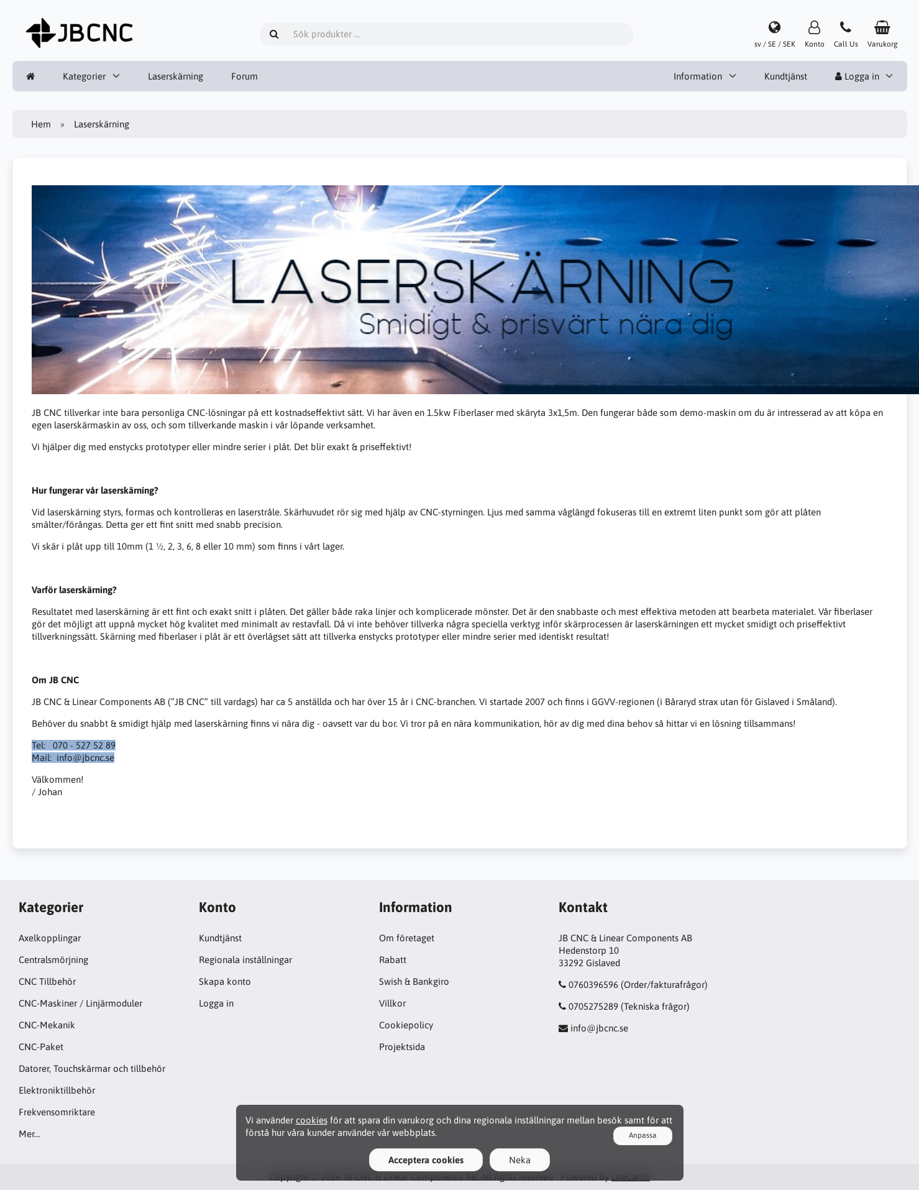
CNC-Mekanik (47, 1025)
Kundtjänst (785, 76)
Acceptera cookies (426, 1160)
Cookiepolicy (406, 1025)
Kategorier (84, 76)
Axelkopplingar (50, 938)
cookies (311, 1120)
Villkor (392, 1003)
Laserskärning (175, 76)
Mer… (29, 1133)
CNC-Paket (41, 1046)
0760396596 (593, 984)
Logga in (857, 76)
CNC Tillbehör (47, 981)
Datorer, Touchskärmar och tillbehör (92, 1068)
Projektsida (402, 1046)
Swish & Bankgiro (414, 981)
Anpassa (643, 1135)
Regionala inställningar (245, 959)
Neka (520, 1160)
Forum (244, 76)
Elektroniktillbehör (57, 1090)
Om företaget (406, 938)
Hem (41, 124)
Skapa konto (225, 981)
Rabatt (392, 959)
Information (698, 76)
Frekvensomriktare (57, 1112)
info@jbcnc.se (599, 1028)
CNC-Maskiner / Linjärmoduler (80, 1003)
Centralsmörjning (53, 959)
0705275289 (593, 1006)
